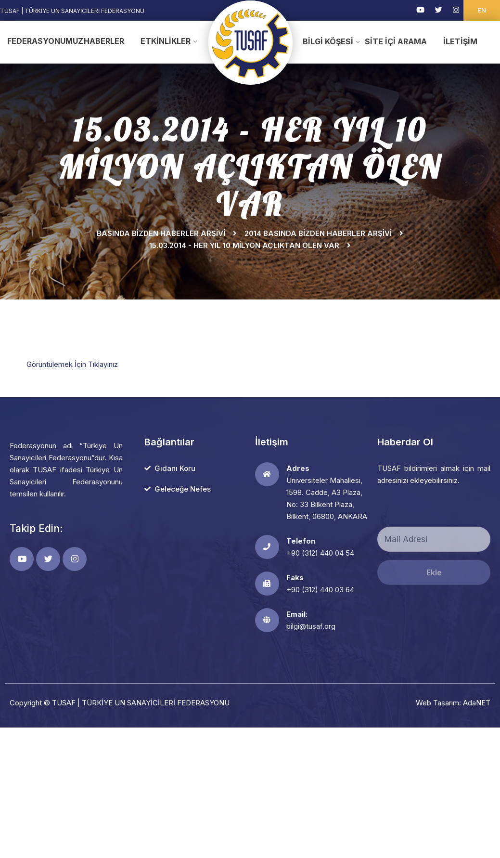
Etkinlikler (166, 41)
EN (481, 10)
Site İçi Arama (396, 41)
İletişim (460, 41)
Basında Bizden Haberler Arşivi (161, 233)
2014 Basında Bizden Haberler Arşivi (318, 233)
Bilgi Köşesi (328, 41)
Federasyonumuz (39, 41)
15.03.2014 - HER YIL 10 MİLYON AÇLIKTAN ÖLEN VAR (244, 245)
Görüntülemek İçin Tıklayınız (72, 364)
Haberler (104, 41)
